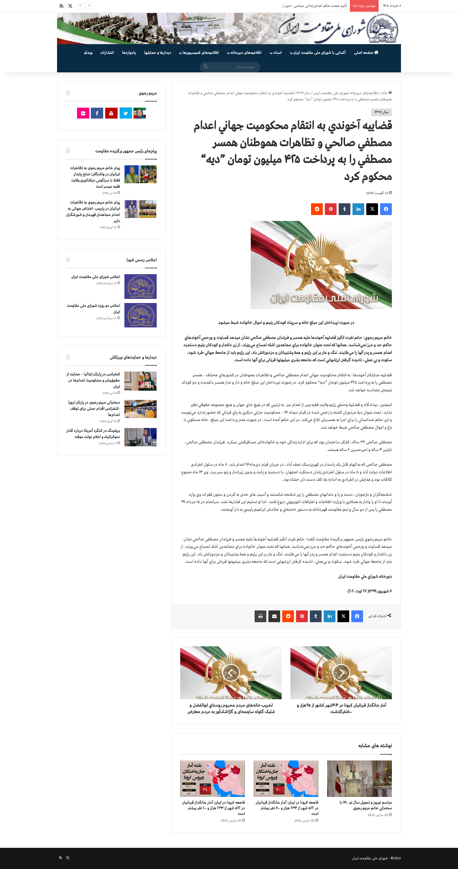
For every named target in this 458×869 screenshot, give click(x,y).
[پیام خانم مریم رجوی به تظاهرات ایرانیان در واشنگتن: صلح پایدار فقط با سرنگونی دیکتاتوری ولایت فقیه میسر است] (140, 174)
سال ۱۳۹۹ (303, 93)
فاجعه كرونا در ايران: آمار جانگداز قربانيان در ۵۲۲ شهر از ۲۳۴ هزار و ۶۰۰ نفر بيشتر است (287, 808)
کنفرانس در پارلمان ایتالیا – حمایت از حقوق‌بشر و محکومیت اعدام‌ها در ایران (93, 380)
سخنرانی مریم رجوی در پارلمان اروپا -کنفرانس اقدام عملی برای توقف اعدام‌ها (94, 408)
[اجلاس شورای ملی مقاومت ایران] (140, 286)
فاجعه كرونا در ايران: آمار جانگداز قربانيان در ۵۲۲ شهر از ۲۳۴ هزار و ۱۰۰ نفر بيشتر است (213, 808)
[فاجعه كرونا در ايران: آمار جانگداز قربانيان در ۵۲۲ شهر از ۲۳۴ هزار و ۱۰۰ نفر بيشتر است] (212, 778)
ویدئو (88, 52)
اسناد (277, 52)
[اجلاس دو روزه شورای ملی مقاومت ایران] (140, 315)
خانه (386, 93)
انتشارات (107, 52)
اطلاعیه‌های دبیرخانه (245, 52)
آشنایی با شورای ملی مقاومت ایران (319, 52)
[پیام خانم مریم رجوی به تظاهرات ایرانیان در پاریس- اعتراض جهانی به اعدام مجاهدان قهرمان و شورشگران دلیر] (140, 209)
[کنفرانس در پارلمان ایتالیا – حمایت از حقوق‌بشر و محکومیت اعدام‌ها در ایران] (140, 381)
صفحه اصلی (366, 52)
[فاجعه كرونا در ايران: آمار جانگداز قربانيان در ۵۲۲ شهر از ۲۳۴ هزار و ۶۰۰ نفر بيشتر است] (286, 778)
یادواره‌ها (129, 52)
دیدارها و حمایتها (157, 52)
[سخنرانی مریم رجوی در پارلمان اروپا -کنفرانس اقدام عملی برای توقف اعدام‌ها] (140, 409)
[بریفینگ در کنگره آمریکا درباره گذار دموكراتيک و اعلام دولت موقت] (140, 437)
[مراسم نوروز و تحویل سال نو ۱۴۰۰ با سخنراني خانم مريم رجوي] (359, 778)
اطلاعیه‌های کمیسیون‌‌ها (201, 52)
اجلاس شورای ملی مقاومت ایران (95, 276)
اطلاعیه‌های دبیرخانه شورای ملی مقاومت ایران (345, 93)
